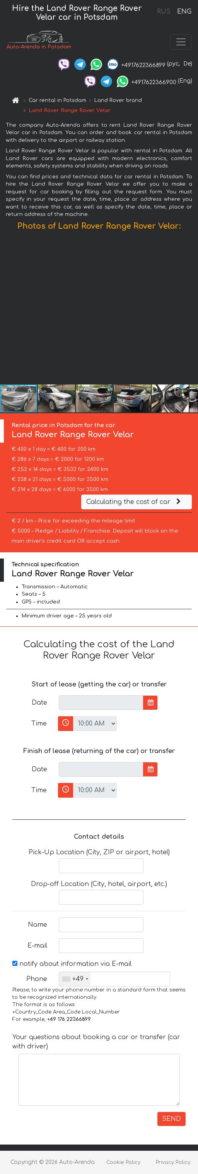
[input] (101, 702)
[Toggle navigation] (181, 42)
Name (37, 924)
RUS (164, 11)
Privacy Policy (173, 1162)
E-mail (37, 945)
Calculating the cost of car (134, 501)
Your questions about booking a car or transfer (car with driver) (96, 1042)
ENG (184, 11)
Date (39, 702)
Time (39, 723)
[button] (191, 309)
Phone (36, 979)
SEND (171, 1118)
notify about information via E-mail (71, 963)
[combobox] (74, 979)
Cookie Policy (123, 1162)
